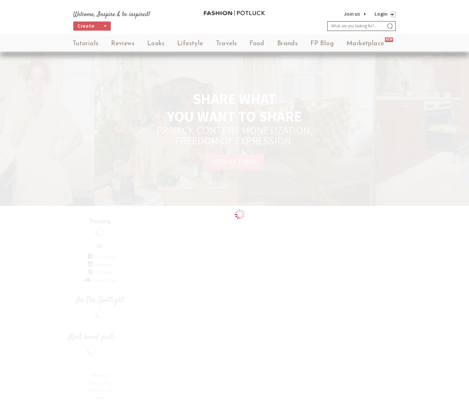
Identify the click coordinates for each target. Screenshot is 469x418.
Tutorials (86, 45)
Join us (352, 13)
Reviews (123, 45)
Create (92, 27)
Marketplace (365, 45)
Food (256, 45)
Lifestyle (190, 45)
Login (381, 13)
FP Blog (322, 45)
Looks (155, 45)
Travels (226, 45)
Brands (287, 45)
